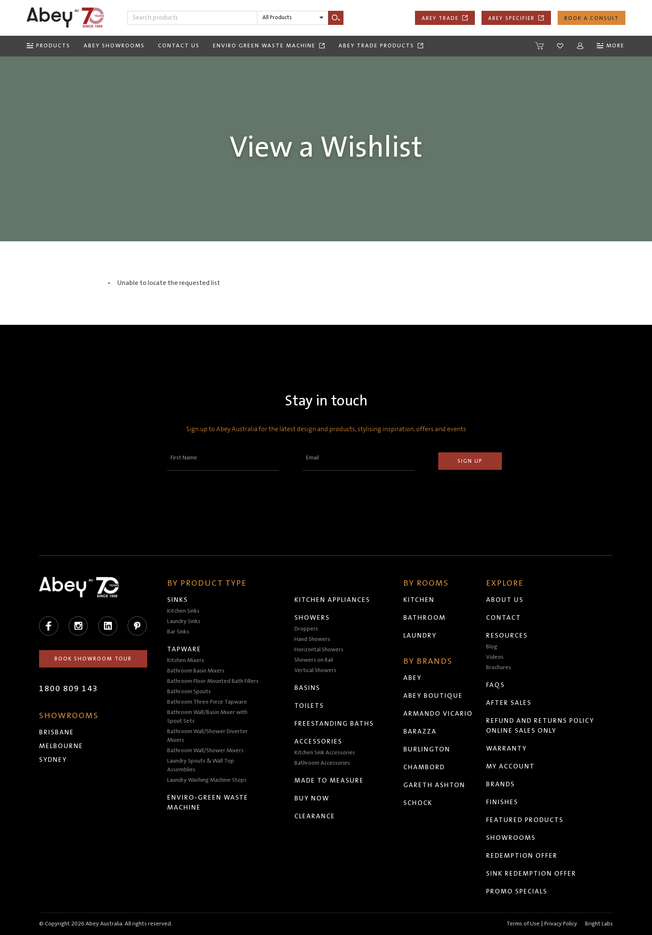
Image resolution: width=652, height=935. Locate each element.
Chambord (424, 767)
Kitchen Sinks (183, 611)
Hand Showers (312, 639)
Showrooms (511, 838)
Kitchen (419, 600)
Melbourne (61, 746)
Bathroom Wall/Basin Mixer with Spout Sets (207, 716)
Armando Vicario (438, 713)
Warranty (506, 748)
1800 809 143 (68, 688)
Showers (312, 617)
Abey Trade (445, 18)
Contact (503, 617)
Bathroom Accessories (322, 763)
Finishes (502, 802)
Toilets (309, 705)
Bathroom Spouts (189, 691)
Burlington (426, 749)
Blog (491, 646)
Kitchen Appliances (332, 600)
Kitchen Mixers (185, 660)
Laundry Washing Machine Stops (207, 780)
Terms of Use (523, 923)
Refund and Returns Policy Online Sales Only (540, 725)
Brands (500, 784)
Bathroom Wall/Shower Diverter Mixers (207, 736)
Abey (412, 678)
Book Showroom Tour (93, 659)
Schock (417, 803)
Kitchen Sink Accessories (324, 752)
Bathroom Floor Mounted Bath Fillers (213, 681)
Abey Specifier (516, 18)
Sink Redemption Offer (531, 873)
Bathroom (424, 617)
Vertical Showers (315, 670)
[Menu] (48, 46)
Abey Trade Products (381, 45)
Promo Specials (516, 891)
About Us (505, 600)
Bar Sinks (178, 631)
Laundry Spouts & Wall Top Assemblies (200, 765)
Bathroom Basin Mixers (196, 671)
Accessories (318, 741)
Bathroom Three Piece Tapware (207, 702)
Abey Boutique (433, 695)
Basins (307, 688)
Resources (507, 635)
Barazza (420, 731)
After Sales (508, 703)
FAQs (495, 685)
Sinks (177, 600)
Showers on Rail (313, 660)
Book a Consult (591, 18)
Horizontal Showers (318, 649)
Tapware (184, 649)
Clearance (314, 816)
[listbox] (292, 18)
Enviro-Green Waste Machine (207, 802)
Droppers (306, 629)
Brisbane (56, 732)
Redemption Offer (522, 855)
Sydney (53, 759)
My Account (510, 766)
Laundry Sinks (183, 621)
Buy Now (311, 798)
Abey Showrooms (114, 45)
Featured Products (524, 820)
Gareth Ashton (434, 785)
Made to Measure (329, 780)
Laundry (420, 635)
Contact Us (179, 45)
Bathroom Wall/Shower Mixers (205, 750)
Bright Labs (599, 923)
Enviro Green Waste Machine (269, 45)
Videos (495, 657)
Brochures (498, 667)
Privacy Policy (560, 923)
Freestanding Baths (334, 723)
